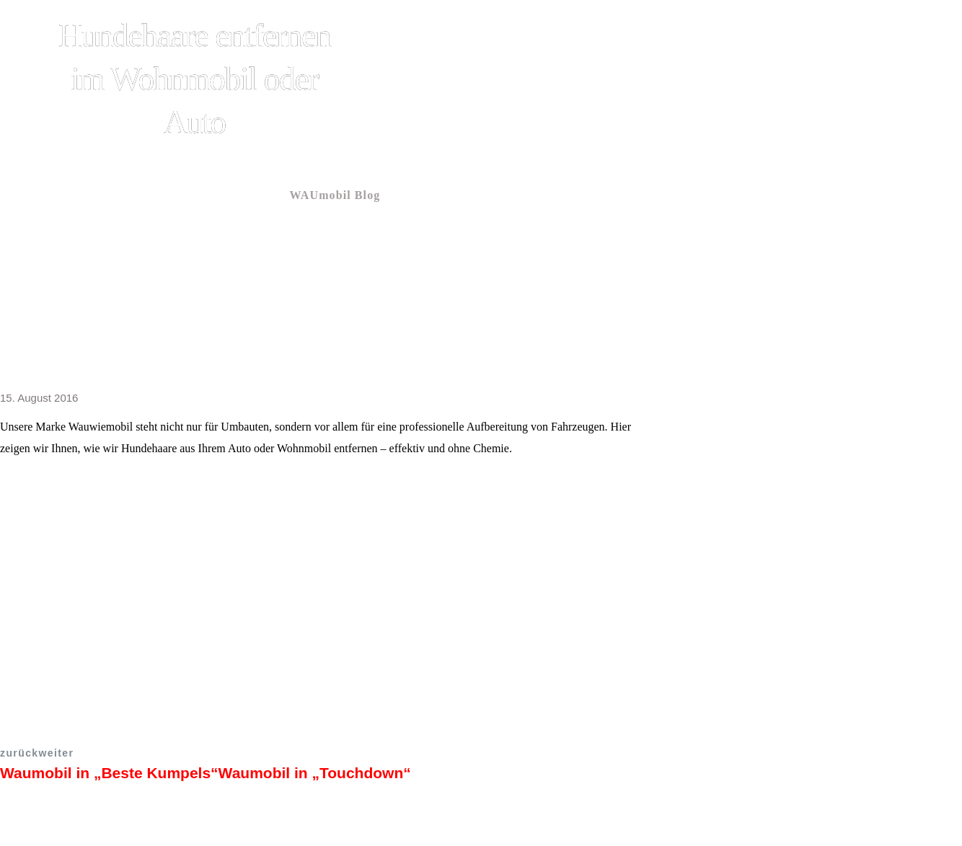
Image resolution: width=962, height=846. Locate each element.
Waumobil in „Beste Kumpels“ (109, 773)
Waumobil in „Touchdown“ (315, 773)
